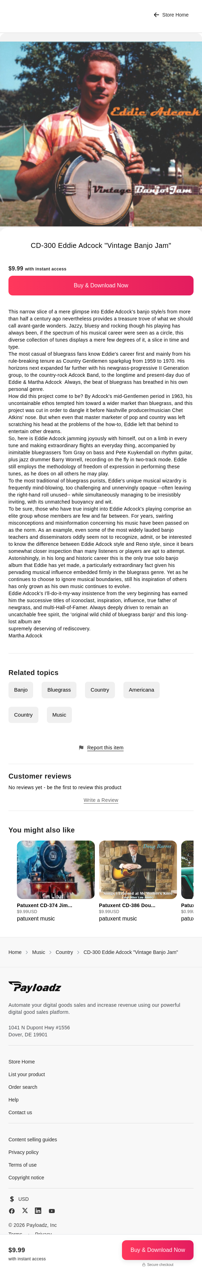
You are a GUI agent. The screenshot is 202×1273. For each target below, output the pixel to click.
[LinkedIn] (38, 1211)
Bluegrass (59, 690)
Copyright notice (26, 1177)
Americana (141, 690)
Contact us (20, 1112)
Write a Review (101, 800)
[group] (56, 882)
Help (13, 1100)
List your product (26, 1074)
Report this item (100, 748)
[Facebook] (11, 1211)
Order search (22, 1087)
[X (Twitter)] (25, 1210)
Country (100, 690)
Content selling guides (32, 1139)
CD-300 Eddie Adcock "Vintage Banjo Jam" (131, 952)
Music (59, 715)
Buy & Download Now (101, 285)
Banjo (20, 690)
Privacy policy (23, 1152)
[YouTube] (51, 1211)
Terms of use (22, 1165)
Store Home (171, 15)
